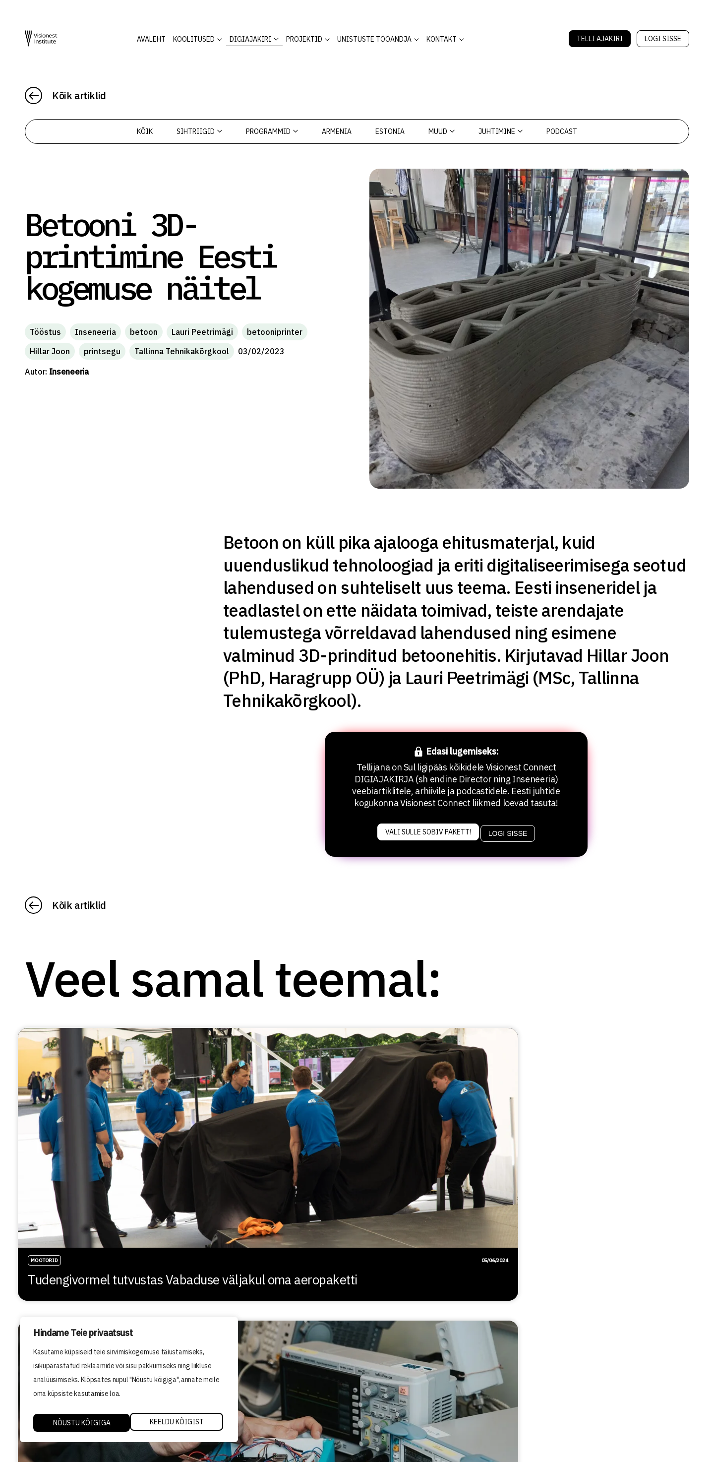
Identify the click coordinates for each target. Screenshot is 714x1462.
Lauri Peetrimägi (202, 332)
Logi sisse (663, 38)
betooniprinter (274, 332)
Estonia (390, 131)
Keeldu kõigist (79, 1422)
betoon (144, 332)
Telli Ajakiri (600, 38)
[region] (129, 1382)
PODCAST (561, 131)
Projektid (304, 39)
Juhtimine (500, 131)
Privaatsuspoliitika (391, 1379)
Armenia (337, 131)
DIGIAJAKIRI (250, 39)
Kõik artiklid (79, 95)
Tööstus (45, 332)
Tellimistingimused (389, 1393)
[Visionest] (41, 38)
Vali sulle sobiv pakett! (426, 830)
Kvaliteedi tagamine (391, 1365)
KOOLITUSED (194, 39)
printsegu (102, 351)
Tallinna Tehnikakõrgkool (181, 351)
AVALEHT (151, 39)
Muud (441, 131)
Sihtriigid (199, 131)
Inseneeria (95, 332)
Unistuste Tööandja (374, 39)
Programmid (272, 131)
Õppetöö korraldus (387, 1351)
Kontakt (441, 39)
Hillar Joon (50, 351)
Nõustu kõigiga (177, 1422)
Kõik (145, 131)
